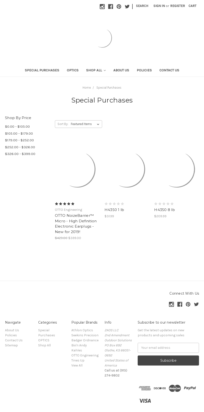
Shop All (96, 70)
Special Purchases (42, 70)
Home (87, 87)
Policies (144, 70)
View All (77, 365)
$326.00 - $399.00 (20, 154)
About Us (121, 70)
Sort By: (63, 124)
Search (142, 6)
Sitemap (11, 345)
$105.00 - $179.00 (19, 133)
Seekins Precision (85, 335)
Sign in (159, 6)
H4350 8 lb (164, 209)
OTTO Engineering (85, 355)
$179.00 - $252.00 (19, 140)
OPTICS (72, 70)
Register (177, 6)
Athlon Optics (82, 330)
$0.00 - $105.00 (17, 126)
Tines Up (77, 360)
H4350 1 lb (114, 209)
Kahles (76, 350)
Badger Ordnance (85, 340)
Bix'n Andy (79, 345)
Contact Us (169, 70)
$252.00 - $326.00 (20, 147)
